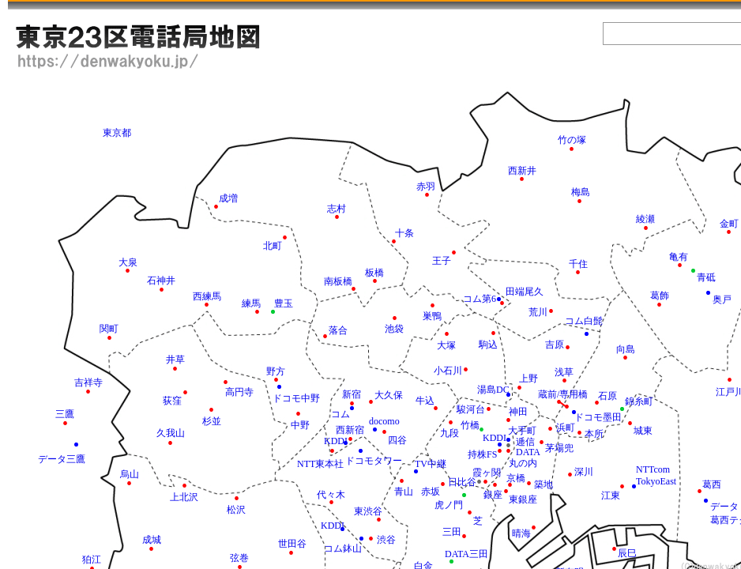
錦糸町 (639, 401)
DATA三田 (466, 554)
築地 (543, 484)
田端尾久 (525, 291)
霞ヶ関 (486, 472)
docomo (384, 421)
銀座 (492, 494)
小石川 (448, 370)
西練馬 (207, 296)
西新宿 (350, 429)
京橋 (515, 478)
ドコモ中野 (296, 398)
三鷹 (64, 414)
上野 (528, 378)
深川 (583, 471)
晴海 (521, 533)
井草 (175, 359)
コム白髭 (584, 320)
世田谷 (292, 543)
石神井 (161, 280)
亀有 (678, 256)
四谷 (397, 440)
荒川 (537, 312)
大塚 (446, 345)
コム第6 (479, 298)
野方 (275, 371)
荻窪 (172, 400)
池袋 (394, 328)
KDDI (332, 525)
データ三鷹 (61, 459)
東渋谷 (368, 511)
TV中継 (430, 463)
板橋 (374, 272)
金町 (729, 223)
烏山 (129, 474)
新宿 (351, 394)
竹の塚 (572, 139)
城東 (643, 430)
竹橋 (470, 425)
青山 (403, 491)
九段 (449, 433)
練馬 (251, 303)
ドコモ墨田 (598, 417)
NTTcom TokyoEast (656, 475)
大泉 (127, 262)
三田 (451, 531)
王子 (441, 260)
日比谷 (462, 482)
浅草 (564, 372)
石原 (607, 395)
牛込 (425, 400)
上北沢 (184, 497)
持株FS (482, 454)
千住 (578, 263)
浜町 (565, 427)
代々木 (331, 494)
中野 (300, 425)
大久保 (388, 395)
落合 (338, 330)
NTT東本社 (320, 463)
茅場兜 (559, 448)
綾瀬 (645, 218)
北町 (272, 245)
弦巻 (239, 557)
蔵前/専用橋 (563, 394)
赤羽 (425, 186)
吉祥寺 (88, 382)
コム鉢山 (343, 548)
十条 (404, 233)
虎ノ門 (448, 505)
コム (340, 414)
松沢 (236, 509)
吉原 (554, 344)
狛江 (91, 559)
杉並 (211, 421)
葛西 (711, 484)
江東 (610, 495)
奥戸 (722, 299)
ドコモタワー (373, 460)
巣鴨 (432, 316)
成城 (151, 539)
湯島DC (493, 389)
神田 (518, 411)
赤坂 (430, 491)
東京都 (117, 132)
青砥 (706, 277)
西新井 (522, 170)
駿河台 (471, 409)
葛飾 (659, 295)
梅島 (580, 192)
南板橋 (338, 281)
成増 (228, 198)
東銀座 (523, 499)
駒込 (488, 344)
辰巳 (627, 553)
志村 (336, 208)
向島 (625, 349)
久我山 (170, 433)
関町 (109, 328)
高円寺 (239, 392)
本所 (594, 433)
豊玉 (283, 303)
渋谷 (386, 539)
